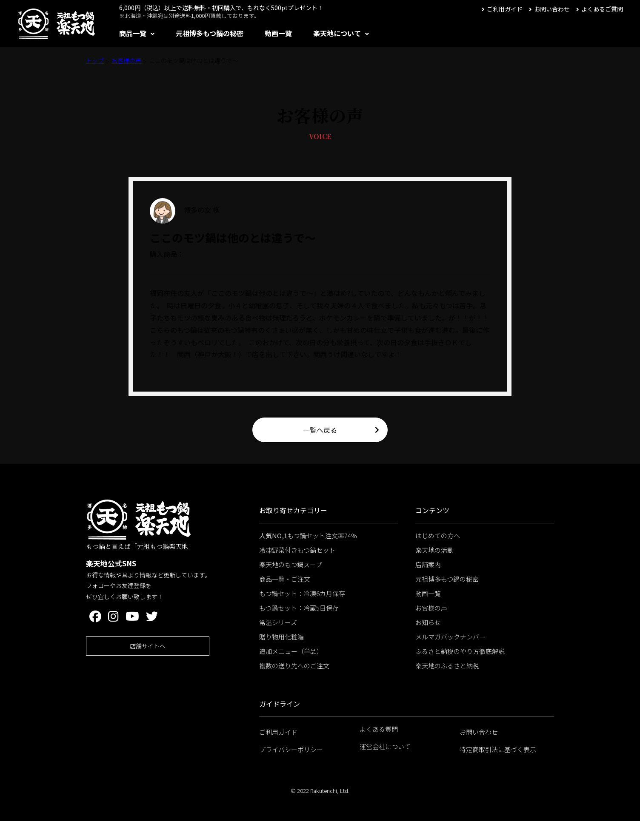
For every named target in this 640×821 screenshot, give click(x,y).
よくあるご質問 (602, 9)
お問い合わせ (552, 9)
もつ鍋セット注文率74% (308, 535)
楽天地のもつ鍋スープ (290, 564)
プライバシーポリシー (291, 749)
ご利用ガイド (505, 9)
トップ (95, 60)
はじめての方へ (437, 535)
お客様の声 (126, 60)
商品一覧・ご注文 (284, 578)
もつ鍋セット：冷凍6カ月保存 (302, 593)
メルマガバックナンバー (450, 636)
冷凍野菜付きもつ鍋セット (297, 549)
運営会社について (385, 746)
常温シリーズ (278, 622)
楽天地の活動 (434, 549)
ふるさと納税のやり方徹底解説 (460, 651)
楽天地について (337, 33)
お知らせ (428, 622)
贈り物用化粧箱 (281, 636)
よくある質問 (379, 728)
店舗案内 (428, 564)
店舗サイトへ (148, 646)
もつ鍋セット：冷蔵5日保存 (299, 607)
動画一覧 (278, 33)
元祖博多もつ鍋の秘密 (209, 33)
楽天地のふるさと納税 (447, 665)
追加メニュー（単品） (291, 651)
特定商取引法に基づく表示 (498, 749)
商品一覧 (132, 33)
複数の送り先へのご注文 (294, 665)
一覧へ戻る (320, 430)
